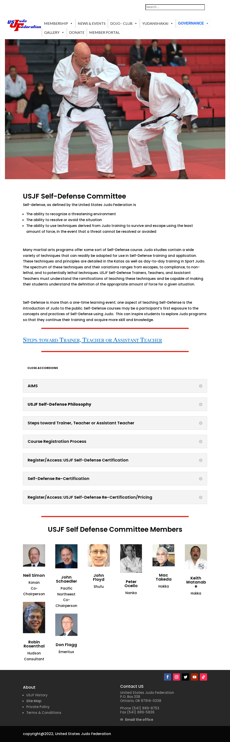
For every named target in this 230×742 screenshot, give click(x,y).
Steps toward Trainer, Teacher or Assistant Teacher (92, 340)
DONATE (76, 32)
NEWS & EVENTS (92, 23)
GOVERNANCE (193, 23)
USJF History (37, 695)
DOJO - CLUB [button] (123, 23)
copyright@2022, (38, 733)
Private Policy (38, 706)
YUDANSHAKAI (157, 23)
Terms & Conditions (43, 712)
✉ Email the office (136, 719)
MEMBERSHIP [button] (58, 23)
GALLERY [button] (54, 32)
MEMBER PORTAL (104, 32)
